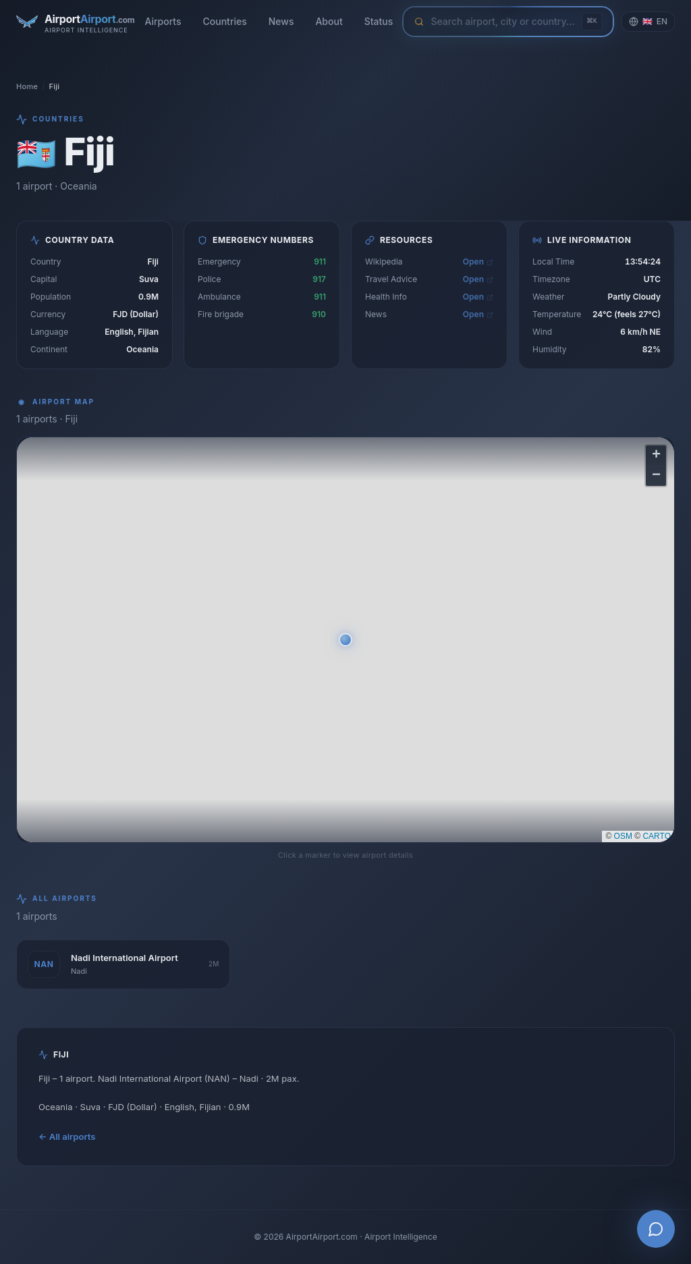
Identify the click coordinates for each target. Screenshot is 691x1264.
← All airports (66, 1136)
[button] (345, 639)
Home (27, 86)
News (281, 21)
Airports (162, 21)
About (328, 21)
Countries (225, 21)
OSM (623, 836)
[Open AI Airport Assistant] (656, 1229)
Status (378, 21)
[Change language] (648, 21)
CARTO (656, 836)
